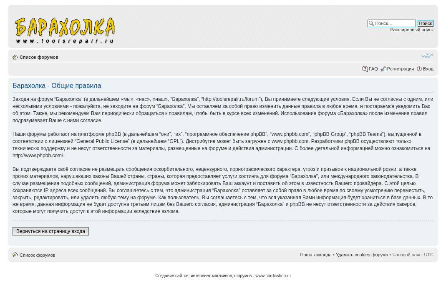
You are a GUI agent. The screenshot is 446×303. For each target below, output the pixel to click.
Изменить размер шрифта (427, 55)
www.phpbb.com (290, 141)
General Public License (102, 141)
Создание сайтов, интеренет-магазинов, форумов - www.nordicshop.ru (223, 275)
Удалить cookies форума (362, 254)
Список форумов (39, 57)
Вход (428, 68)
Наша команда (316, 254)
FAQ (373, 68)
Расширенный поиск (411, 29)
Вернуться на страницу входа (50, 231)
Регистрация (400, 68)
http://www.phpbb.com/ (38, 155)
